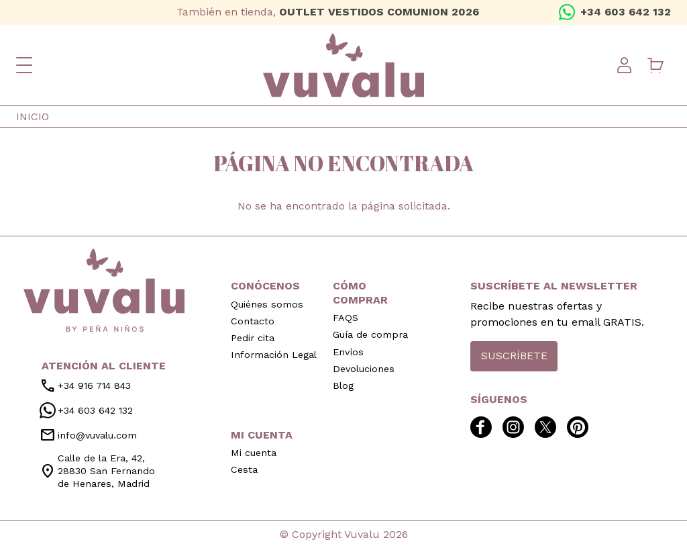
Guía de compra (370, 334)
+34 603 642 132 (625, 11)
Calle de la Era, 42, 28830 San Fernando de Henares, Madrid (97, 471)
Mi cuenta (253, 452)
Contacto (252, 321)
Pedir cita (252, 337)
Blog (343, 385)
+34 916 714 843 (85, 386)
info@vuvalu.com (88, 435)
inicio (103, 290)
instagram (46, 12)
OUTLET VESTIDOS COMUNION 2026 (379, 11)
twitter (67, 12)
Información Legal (274, 354)
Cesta (244, 469)
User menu (624, 65)
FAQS (345, 317)
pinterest (89, 12)
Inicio (32, 116)
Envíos (348, 352)
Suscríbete (514, 355)
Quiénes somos (267, 304)
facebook (24, 12)
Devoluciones (363, 368)
